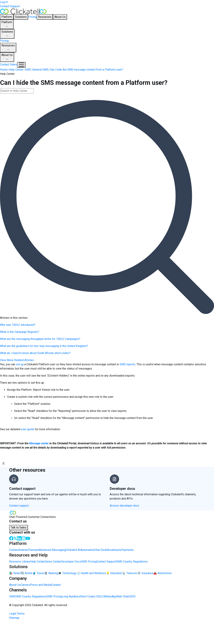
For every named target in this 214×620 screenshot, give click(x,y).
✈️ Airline (26, 573)
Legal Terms (17, 613)
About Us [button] (60, 17)
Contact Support (10, 6)
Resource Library (19, 561)
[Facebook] (11, 538)
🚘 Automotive (162, 573)
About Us (7, 57)
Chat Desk (100, 550)
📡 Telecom (129, 573)
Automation (87, 550)
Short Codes (87, 596)
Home (3, 69)
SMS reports (127, 364)
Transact (34, 550)
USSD (131, 596)
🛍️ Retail (14, 573)
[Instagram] (24, 538)
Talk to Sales (18, 527)
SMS (12, 596)
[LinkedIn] (19, 538)
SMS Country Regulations (132, 561)
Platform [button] (6, 17)
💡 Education (114, 573)
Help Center (37, 561)
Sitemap (14, 617)
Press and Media (40, 584)
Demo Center (53, 561)
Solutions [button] (21, 17)
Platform (6, 24)
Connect (14, 550)
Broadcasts (114, 550)
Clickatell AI (73, 550)
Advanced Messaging (52, 550)
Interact (24, 550)
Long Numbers (71, 596)
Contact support (19, 505)
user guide (28, 429)
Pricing (32, 17)
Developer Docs (71, 561)
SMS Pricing (89, 561)
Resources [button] (45, 17)
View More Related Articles (17, 360)
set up (20, 364)
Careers (25, 584)
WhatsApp (110, 596)
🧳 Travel (38, 573)
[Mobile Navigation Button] (21, 65)
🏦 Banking (51, 573)
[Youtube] (28, 538)
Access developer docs (124, 505)
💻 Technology (67, 573)
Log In (4, 2)
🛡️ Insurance (145, 573)
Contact (56, 584)
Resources (8, 48)
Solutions (7, 34)
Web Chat (122, 596)
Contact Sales (8, 64)
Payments (127, 550)
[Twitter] (15, 538)
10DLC (99, 596)
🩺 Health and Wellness (91, 573)
